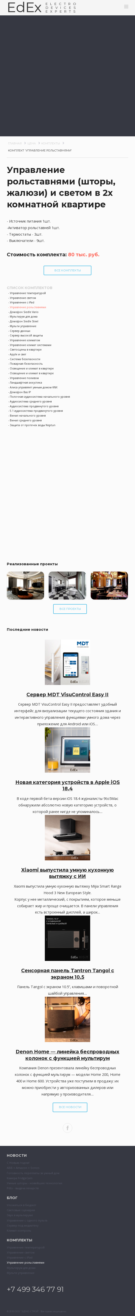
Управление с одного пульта (27, 1220)
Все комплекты (67, 270)
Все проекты (70, 609)
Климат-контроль (19, 1230)
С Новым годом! (18, 1163)
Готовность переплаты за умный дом (33, 1173)
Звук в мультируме (20, 1215)
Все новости (70, 1107)
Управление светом (21, 1252)
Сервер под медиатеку (23, 1225)
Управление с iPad (19, 1257)
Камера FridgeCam (19, 1178)
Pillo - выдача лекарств (23, 1188)
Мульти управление (21, 1273)
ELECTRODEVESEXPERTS (62, 7)
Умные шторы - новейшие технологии (34, 1183)
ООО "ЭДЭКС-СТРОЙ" (27, 1311)
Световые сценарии (21, 1210)
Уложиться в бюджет (21, 1205)
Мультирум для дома (21, 1268)
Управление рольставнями (25, 1262)
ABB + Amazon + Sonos (23, 1168)
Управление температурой (26, 1247)
